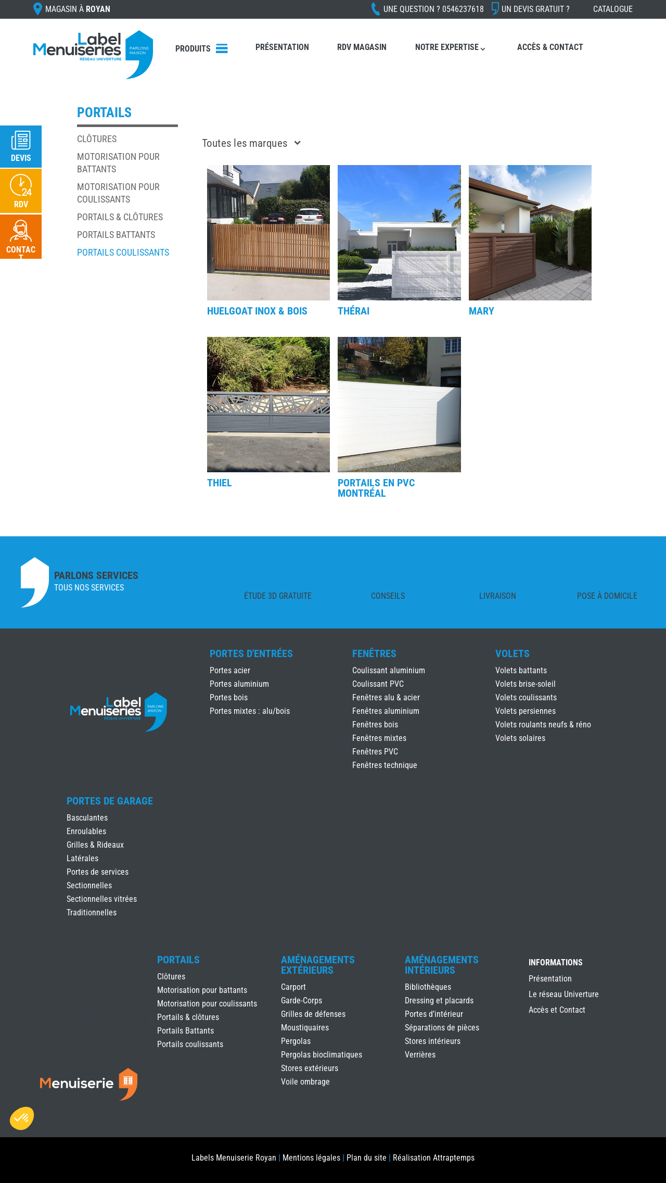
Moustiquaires (305, 1028)
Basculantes (87, 818)
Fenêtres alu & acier (386, 697)
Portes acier (230, 670)
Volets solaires (520, 738)
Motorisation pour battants (202, 990)
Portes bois (229, 697)
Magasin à (77, 9)
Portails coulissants (123, 252)
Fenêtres (374, 653)
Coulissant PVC (378, 684)
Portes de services (98, 872)
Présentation (282, 47)
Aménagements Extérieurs (318, 964)
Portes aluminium (239, 684)
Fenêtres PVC (375, 752)
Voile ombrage (305, 1082)
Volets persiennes (525, 711)
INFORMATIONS (556, 963)
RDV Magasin (362, 47)
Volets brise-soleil (525, 684)
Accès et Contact (557, 1010)
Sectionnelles (89, 885)
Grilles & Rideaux (95, 845)
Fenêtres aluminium (385, 711)
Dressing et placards (439, 1000)
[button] (21, 1118)
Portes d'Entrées (251, 653)
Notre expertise (447, 47)
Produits (193, 49)
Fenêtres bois (375, 724)
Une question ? (433, 9)
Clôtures (97, 138)
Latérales (82, 858)
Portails (178, 959)
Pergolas (296, 1041)
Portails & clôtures (120, 216)
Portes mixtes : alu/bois (250, 711)
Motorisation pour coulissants (207, 1004)
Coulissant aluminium (388, 670)
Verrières (420, 1055)
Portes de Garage (110, 801)
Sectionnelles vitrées (102, 899)
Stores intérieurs (432, 1041)
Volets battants (521, 670)
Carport (293, 987)
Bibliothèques (428, 987)
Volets (512, 653)
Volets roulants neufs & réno (543, 724)
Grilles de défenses (313, 1014)
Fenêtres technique (384, 765)
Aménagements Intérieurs (442, 964)
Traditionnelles (92, 912)
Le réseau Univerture (564, 995)
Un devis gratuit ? (536, 9)
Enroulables (86, 831)
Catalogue (613, 9)
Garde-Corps (301, 1000)
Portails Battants (116, 234)
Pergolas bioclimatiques (321, 1055)
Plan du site (367, 1158)
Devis (21, 158)
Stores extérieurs (309, 1068)
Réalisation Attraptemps (434, 1158)
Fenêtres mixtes (379, 738)
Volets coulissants (526, 697)
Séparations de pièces (442, 1028)
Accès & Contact (550, 47)
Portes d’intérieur (434, 1014)
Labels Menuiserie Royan (233, 1158)
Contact (20, 254)
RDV (21, 204)
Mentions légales (311, 1158)
